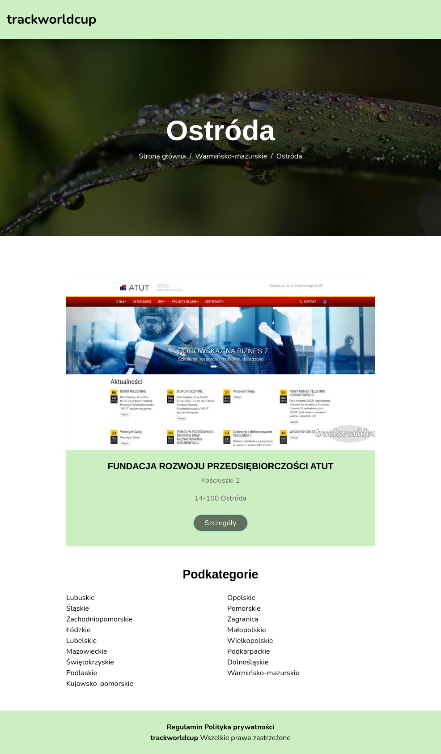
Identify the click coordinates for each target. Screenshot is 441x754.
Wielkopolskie (250, 641)
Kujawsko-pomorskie (99, 684)
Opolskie (241, 598)
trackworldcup (174, 738)
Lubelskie (81, 641)
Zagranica (243, 619)
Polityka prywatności (239, 727)
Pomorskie (244, 608)
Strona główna (162, 156)
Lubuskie (80, 598)
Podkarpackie (248, 651)
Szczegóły (220, 523)
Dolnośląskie (247, 662)
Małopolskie (246, 630)
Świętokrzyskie (90, 662)
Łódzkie (78, 630)
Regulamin (185, 727)
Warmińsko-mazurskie (231, 156)
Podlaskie (81, 673)
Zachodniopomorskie (99, 619)
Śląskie (77, 608)
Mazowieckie (86, 651)
